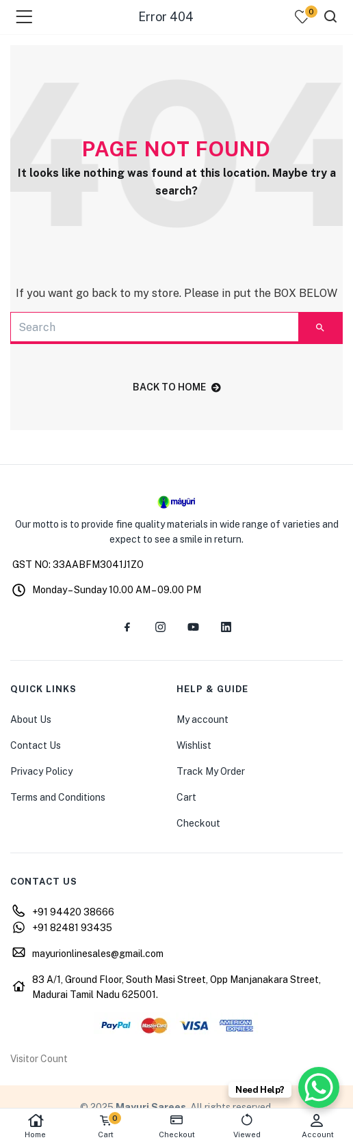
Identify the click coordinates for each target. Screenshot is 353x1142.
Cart (186, 797)
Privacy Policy (41, 771)
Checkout (198, 823)
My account (202, 719)
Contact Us (35, 745)
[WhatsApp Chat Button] (318, 1087)
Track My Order (210, 771)
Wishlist (193, 745)
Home (35, 1126)
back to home (177, 387)
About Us (30, 719)
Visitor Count (39, 1058)
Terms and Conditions (57, 797)
